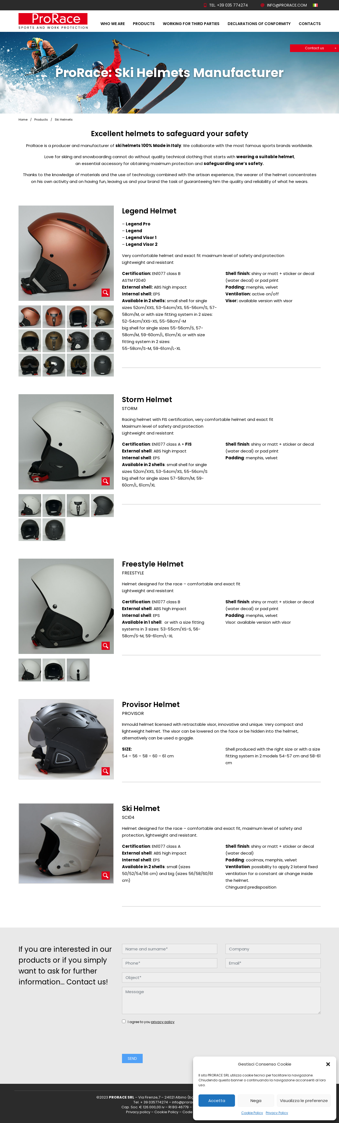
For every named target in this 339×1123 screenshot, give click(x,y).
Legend (134, 231)
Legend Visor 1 (141, 237)
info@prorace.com (284, 5)
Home (23, 119)
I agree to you (148, 1022)
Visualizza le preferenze (304, 1100)
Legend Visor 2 (141, 244)
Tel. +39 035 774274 (226, 5)
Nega (256, 1100)
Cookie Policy (252, 1112)
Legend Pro (138, 224)
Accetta (216, 1100)
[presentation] (163, 1042)
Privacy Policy (277, 1112)
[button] (328, 1064)
